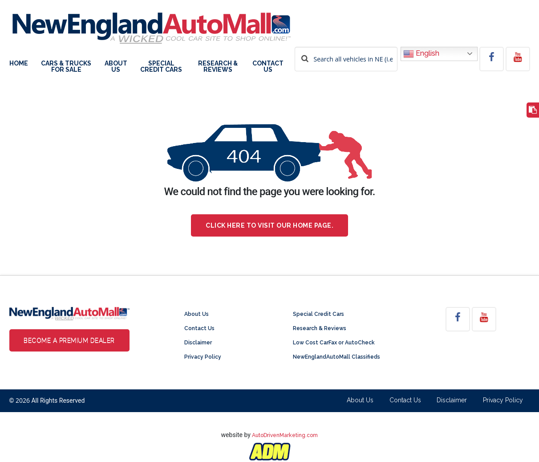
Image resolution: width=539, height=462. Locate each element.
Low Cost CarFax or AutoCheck (334, 342)
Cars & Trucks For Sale (66, 66)
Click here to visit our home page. (269, 225)
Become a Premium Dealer (69, 340)
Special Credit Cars (161, 66)
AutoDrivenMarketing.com (285, 435)
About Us (116, 66)
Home (18, 63)
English (421, 54)
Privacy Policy (202, 357)
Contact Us (268, 66)
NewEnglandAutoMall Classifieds (336, 357)
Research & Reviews (218, 66)
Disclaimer (198, 342)
